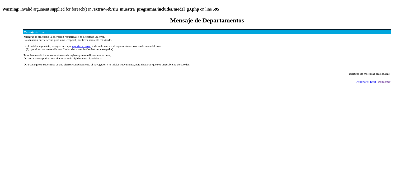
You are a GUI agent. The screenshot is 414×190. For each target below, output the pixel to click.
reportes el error (81, 46)
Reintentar (384, 81)
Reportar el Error (366, 81)
